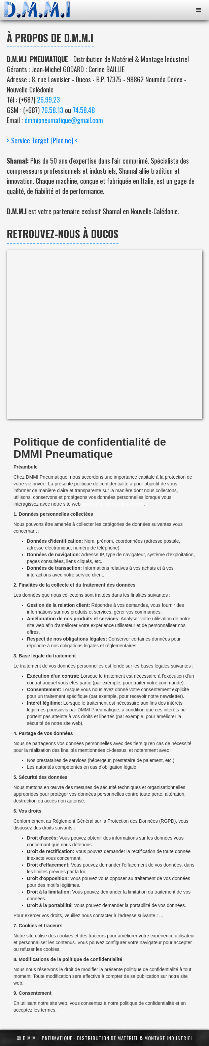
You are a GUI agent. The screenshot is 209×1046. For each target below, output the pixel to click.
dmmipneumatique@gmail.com (64, 120)
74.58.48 (83, 110)
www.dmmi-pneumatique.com (113, 504)
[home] (42, 10)
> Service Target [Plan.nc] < (42, 140)
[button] (199, 10)
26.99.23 (48, 100)
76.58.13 (52, 110)
